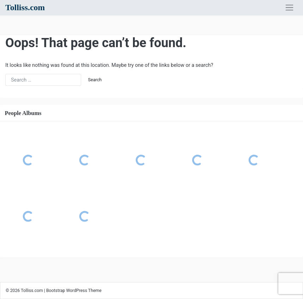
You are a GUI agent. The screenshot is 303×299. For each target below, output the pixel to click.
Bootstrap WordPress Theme (74, 290)
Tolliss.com (25, 7)
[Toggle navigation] (289, 8)
